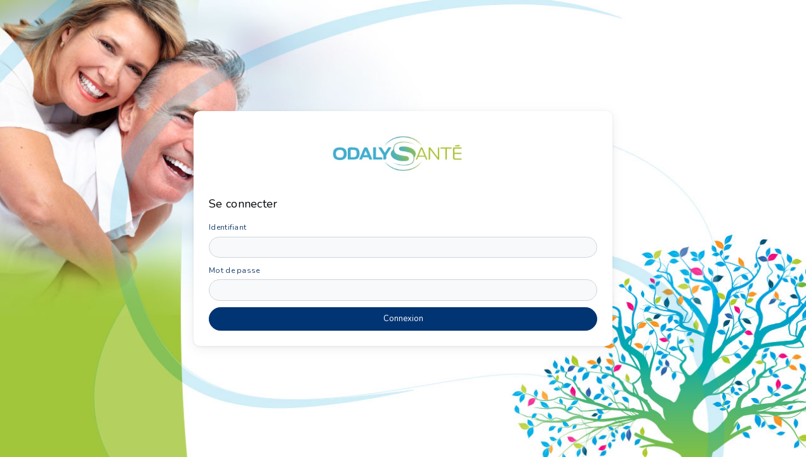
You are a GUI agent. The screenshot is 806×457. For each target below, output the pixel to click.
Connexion (403, 318)
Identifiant (227, 227)
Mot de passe (234, 270)
